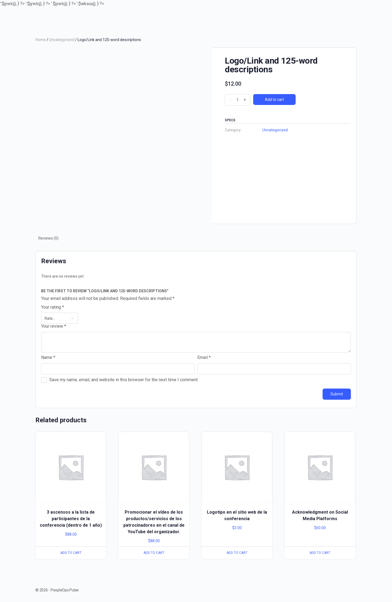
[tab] (48, 238)
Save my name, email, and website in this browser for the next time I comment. (123, 379)
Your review (53, 326)
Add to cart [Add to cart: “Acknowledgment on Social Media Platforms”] (320, 553)
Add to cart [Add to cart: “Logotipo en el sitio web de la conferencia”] (236, 553)
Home (40, 40)
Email (204, 357)
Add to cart (274, 99)
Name (48, 357)
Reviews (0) (48, 238)
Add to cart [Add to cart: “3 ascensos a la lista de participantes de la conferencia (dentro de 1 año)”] (70, 553)
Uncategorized (61, 40)
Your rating (52, 307)
